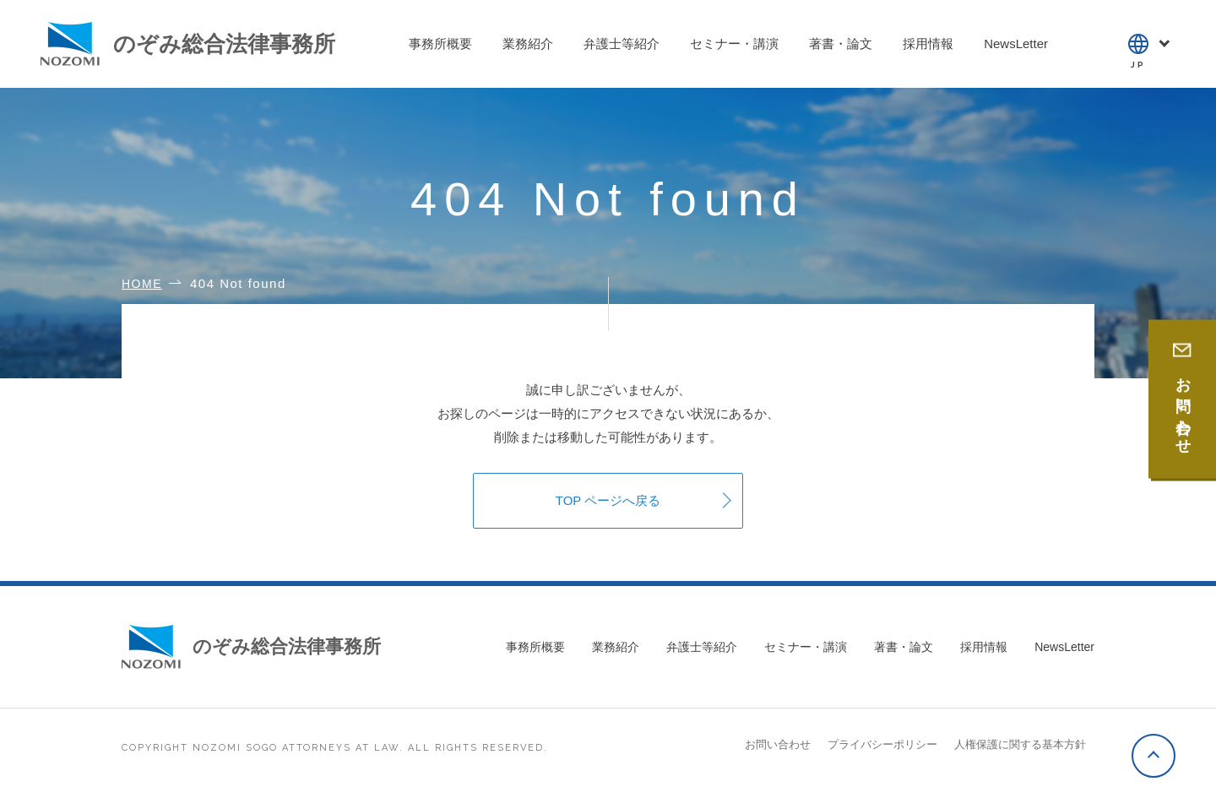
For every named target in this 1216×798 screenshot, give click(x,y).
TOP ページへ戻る (608, 500)
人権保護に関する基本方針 (1020, 744)
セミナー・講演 (805, 647)
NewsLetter (1064, 647)
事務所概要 (535, 647)
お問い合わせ (778, 744)
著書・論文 (903, 647)
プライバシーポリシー (882, 744)
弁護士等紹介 (701, 647)
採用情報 (983, 647)
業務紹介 (615, 647)
